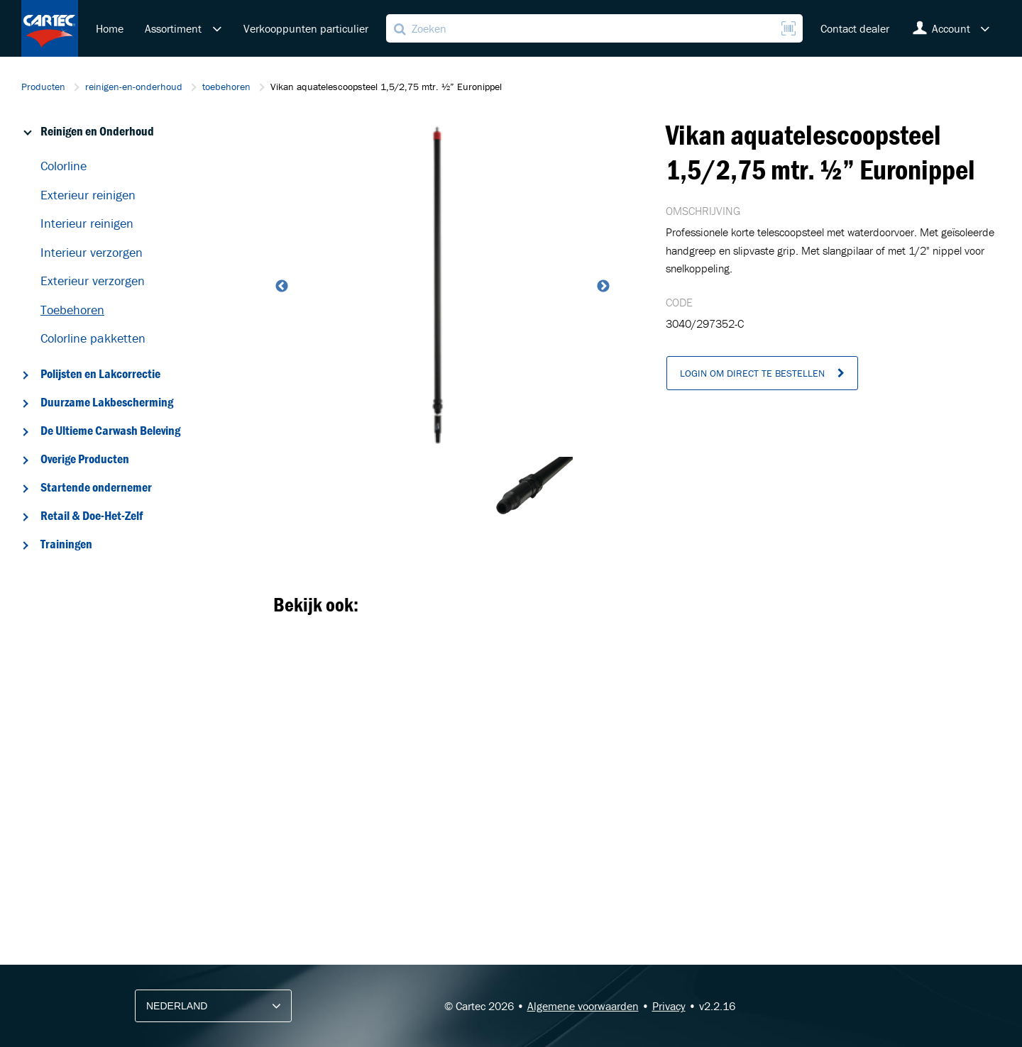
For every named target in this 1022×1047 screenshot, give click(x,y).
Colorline (63, 165)
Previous (280, 286)
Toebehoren (72, 309)
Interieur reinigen (86, 223)
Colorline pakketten (92, 338)
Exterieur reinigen (88, 195)
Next (602, 286)
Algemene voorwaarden (583, 1006)
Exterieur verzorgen (92, 280)
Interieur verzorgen (91, 252)
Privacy (669, 1006)
